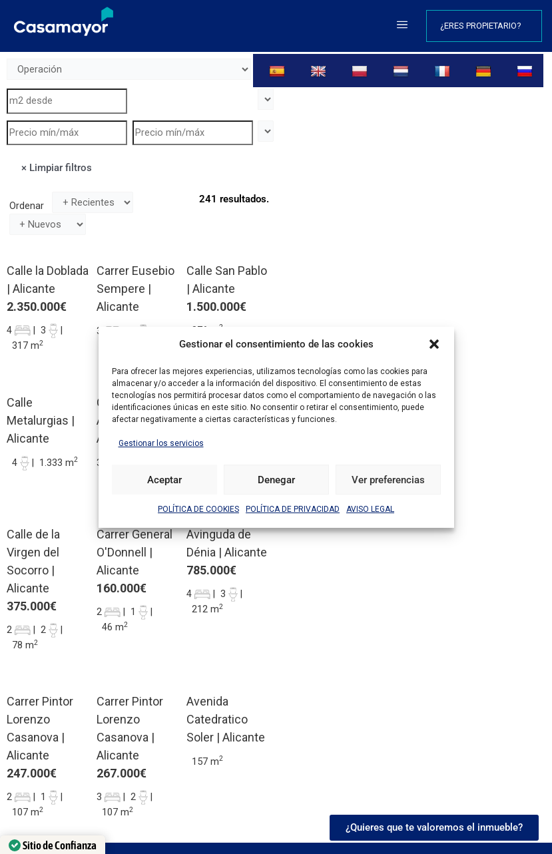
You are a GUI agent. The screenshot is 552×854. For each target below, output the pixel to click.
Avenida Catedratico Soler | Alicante (225, 719)
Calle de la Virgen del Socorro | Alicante (33, 561)
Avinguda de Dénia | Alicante (226, 543)
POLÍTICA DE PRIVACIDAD (293, 509)
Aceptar (164, 480)
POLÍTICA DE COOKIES (198, 509)
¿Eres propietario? (484, 26)
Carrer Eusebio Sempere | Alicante (135, 289)
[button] (434, 344)
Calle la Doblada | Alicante (48, 280)
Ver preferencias (388, 480)
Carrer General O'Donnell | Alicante (134, 552)
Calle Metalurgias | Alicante (41, 420)
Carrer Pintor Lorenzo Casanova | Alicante (40, 728)
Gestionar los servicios (161, 443)
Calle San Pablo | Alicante (226, 280)
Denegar (276, 480)
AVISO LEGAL (370, 509)
